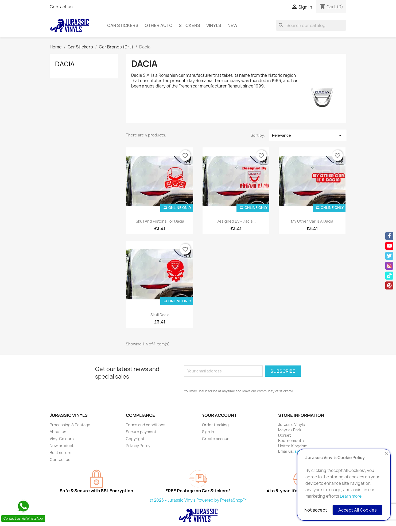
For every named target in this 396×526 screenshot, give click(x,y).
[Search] (311, 25)
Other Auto (159, 25)
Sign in (208, 431)
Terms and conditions (145, 424)
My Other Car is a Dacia (312, 221)
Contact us (61, 7)
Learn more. (351, 496)
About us (58, 431)
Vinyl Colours (62, 438)
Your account (219, 415)
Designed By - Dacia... (236, 221)
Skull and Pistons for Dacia (160, 221)
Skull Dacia (159, 314)
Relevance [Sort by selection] (307, 135)
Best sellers (60, 452)
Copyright (135, 438)
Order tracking (215, 424)
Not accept (315, 510)
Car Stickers (122, 25)
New (232, 25)
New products (63, 445)
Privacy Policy (138, 445)
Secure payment (141, 431)
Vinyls (213, 25)
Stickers (189, 25)
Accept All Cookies (357, 510)
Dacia (65, 63)
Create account (216, 438)
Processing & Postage (70, 424)
